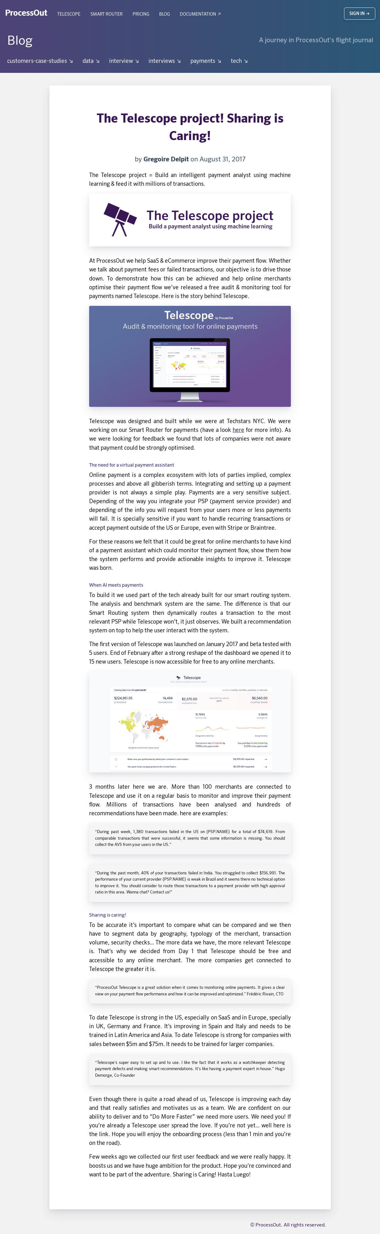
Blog (164, 14)
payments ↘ (206, 61)
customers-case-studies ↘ (40, 61)
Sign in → (359, 14)
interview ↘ (124, 61)
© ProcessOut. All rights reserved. (288, 1225)
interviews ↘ (165, 61)
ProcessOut (26, 13)
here (238, 430)
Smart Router (106, 14)
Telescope (68, 14)
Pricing (141, 14)
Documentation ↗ (200, 14)
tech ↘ (240, 61)
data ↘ (91, 61)
